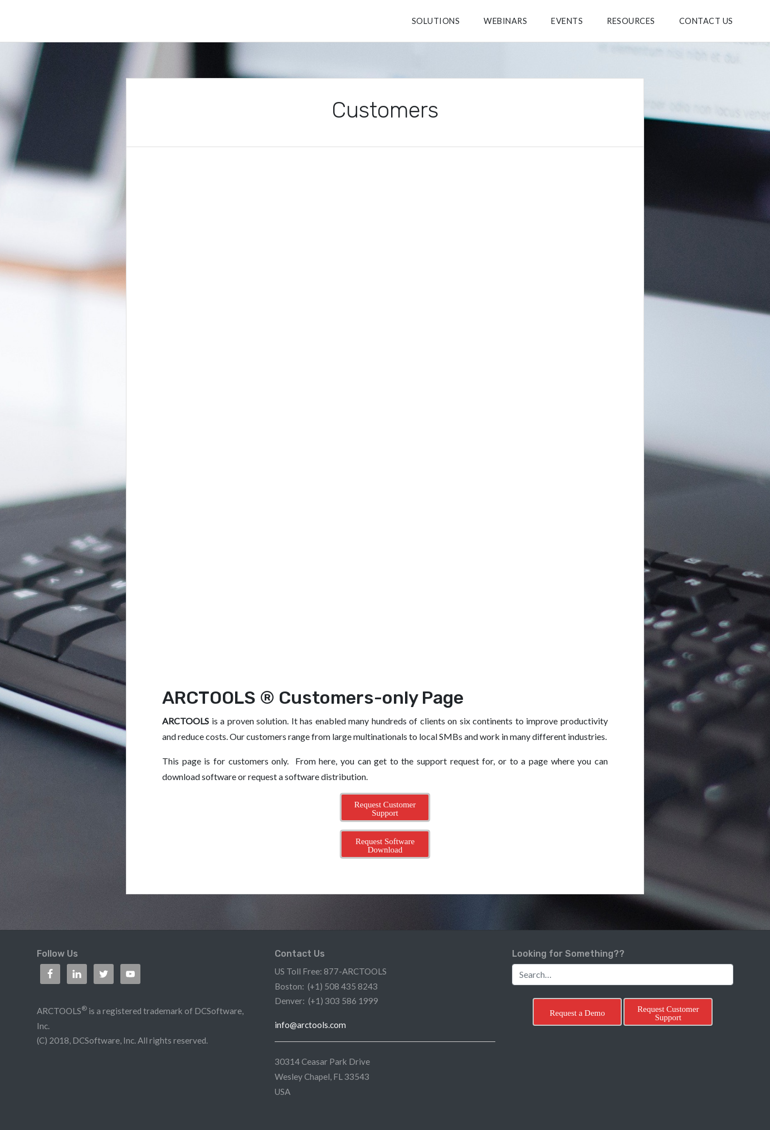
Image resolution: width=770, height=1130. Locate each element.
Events (567, 21)
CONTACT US (706, 21)
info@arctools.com (310, 1025)
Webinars (505, 21)
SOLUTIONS (436, 21)
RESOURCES (631, 21)
